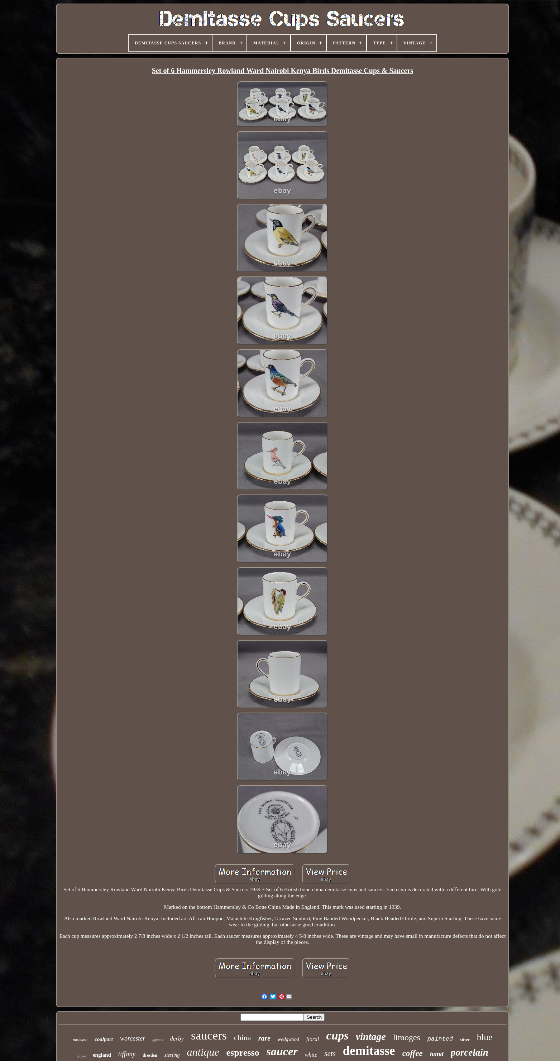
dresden (150, 1055)
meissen (80, 1039)
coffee (412, 1053)
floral (312, 1039)
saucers (209, 1035)
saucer (282, 1051)
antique (203, 1052)
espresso (242, 1052)
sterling (172, 1055)
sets (330, 1053)
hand (437, 1054)
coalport (104, 1039)
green (157, 1039)
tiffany (127, 1054)
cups (337, 1035)
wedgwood (288, 1039)
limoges (406, 1037)
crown (81, 1056)
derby (177, 1038)
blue (484, 1037)
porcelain (469, 1052)
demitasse (369, 1051)
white (311, 1055)
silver (465, 1039)
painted (440, 1039)
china (242, 1037)
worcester (132, 1038)
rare (264, 1038)
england (102, 1055)
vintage (371, 1036)
